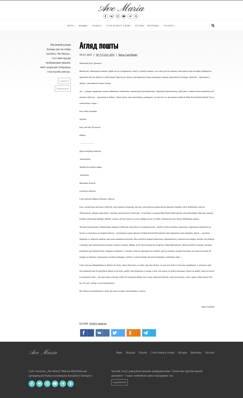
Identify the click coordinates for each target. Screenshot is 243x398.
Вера (70, 25)
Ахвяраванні (62, 88)
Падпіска (64, 81)
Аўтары (139, 25)
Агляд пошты (97, 323)
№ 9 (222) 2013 (105, 55)
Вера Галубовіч (128, 55)
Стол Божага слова (118, 25)
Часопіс (209, 352)
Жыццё (83, 25)
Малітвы (153, 25)
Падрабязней (119, 382)
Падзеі (96, 25)
